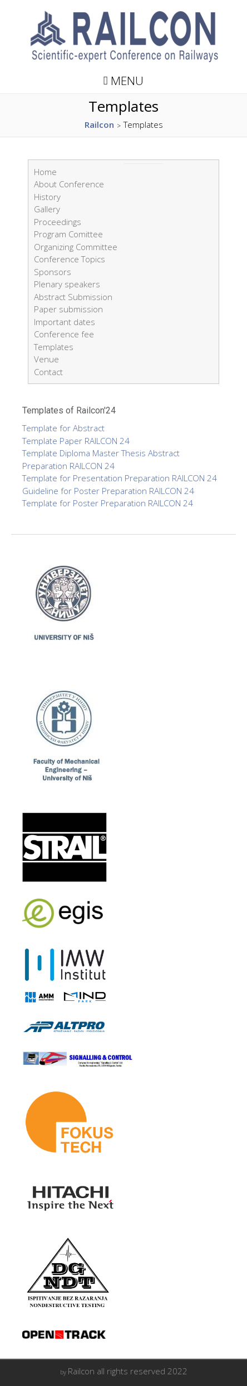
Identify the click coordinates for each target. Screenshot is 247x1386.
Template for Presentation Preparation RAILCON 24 (119, 477)
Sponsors (52, 271)
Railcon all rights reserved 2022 (127, 1371)
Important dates (64, 321)
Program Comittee (68, 234)
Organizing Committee (75, 246)
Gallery (47, 209)
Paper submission (68, 309)
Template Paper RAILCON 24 (76, 440)
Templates (53, 346)
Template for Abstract (63, 427)
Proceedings (57, 221)
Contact (48, 371)
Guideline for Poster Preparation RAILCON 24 (108, 490)
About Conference (69, 184)
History (47, 196)
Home (45, 171)
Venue (46, 359)
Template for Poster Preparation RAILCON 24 (107, 502)
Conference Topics (69, 259)
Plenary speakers (67, 284)
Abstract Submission (73, 296)
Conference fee (64, 334)
